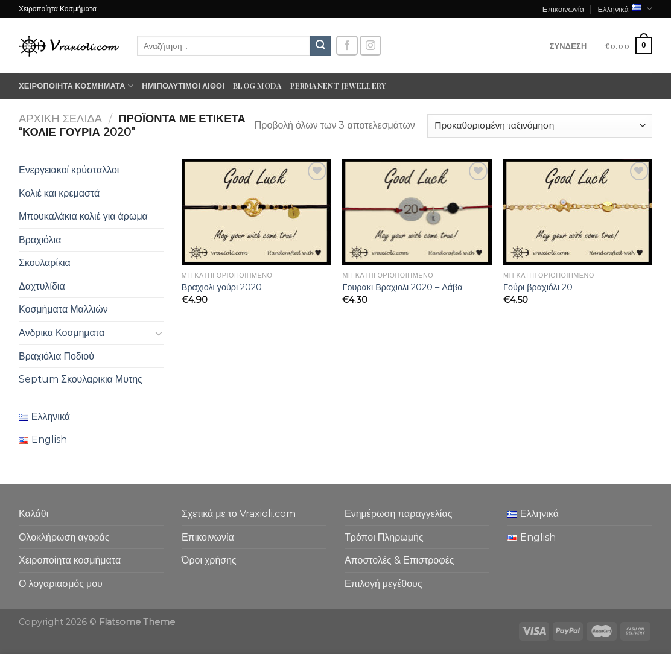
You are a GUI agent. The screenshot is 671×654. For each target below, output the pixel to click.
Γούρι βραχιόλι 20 (538, 287)
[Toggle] (159, 333)
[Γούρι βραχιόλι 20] (577, 212)
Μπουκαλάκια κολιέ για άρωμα (83, 216)
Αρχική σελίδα (60, 118)
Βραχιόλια (40, 240)
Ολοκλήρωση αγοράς (64, 537)
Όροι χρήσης (209, 560)
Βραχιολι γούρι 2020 (222, 287)
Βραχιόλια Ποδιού (56, 356)
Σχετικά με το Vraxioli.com (239, 513)
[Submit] (320, 46)
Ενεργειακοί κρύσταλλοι (69, 170)
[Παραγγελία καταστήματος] (539, 126)
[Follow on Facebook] (347, 46)
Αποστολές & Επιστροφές (399, 560)
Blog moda (257, 85)
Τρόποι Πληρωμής (384, 537)
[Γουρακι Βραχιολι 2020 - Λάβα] (416, 212)
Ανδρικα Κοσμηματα (61, 332)
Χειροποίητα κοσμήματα (76, 86)
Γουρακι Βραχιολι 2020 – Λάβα (402, 287)
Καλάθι (33, 513)
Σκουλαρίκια (45, 262)
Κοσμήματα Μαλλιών (63, 309)
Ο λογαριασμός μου (61, 583)
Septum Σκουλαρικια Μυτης (80, 379)
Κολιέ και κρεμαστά (59, 193)
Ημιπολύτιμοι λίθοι (183, 85)
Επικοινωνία (563, 9)
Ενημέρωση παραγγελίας (398, 513)
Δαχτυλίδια (42, 286)
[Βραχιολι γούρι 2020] (256, 212)
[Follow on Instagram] (370, 46)
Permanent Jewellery (338, 85)
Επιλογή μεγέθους (383, 583)
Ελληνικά (624, 8)
